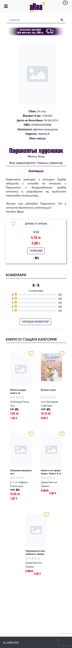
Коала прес (16, 486)
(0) (60, 294)
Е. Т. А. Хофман (19, 482)
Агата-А (44, 134)
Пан (12, 405)
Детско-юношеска (46, 129)
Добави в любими (36, 223)
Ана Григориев (49, 401)
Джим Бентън (49, 482)
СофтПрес (47, 405)
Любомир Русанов (20, 401)
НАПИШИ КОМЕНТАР (35, 321)
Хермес (45, 486)
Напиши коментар (50, 163)
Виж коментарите (22, 163)
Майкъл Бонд (36, 156)
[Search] (31, 20)
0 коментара (36, 290)
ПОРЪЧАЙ (36, 250)
